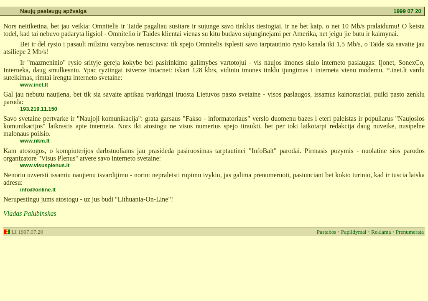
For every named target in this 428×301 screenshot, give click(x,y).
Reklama (381, 232)
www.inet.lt (34, 85)
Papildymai (354, 232)
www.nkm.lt (35, 141)
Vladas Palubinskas (29, 213)
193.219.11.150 (38, 109)
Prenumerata (410, 232)
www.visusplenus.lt (44, 165)
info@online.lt (38, 189)
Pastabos (326, 232)
